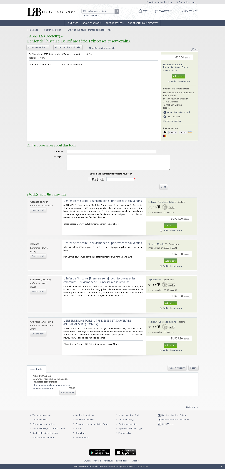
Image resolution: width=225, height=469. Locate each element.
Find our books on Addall (42, 440)
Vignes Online (155, 282)
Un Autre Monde (156, 246)
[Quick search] (99, 11)
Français (97, 463)
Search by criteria (91, 15)
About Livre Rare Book (129, 418)
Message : (51, 156)
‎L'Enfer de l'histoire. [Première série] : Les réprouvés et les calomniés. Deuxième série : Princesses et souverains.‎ (99, 283)
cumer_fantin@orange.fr (179, 112)
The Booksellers (115, 23)
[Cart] (142, 11)
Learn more (142, 466)
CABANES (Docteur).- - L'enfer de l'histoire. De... (90, 29)
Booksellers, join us (83, 417)
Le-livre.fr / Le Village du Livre (162, 204)
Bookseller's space (186, 2)
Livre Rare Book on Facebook (173, 422)
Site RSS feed (166, 426)
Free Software (82, 440)
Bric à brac (80, 435)
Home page (72, 23)
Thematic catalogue (40, 417)
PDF (195, 49)
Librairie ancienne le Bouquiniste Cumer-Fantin (175, 65)
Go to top (192, 410)
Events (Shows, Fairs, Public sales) (47, 431)
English (87, 463)
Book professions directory (143, 23)
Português (108, 463)
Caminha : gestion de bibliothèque (92, 426)
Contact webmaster (126, 426)
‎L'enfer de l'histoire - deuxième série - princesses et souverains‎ (102, 246)
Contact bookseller (172, 121)
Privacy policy (123, 435)
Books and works (92, 23)
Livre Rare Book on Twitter (172, 417)
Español (135, 463)
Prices (78, 431)
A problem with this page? (129, 431)
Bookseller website (83, 422)
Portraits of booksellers (44, 426)
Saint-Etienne (170, 70)
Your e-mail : (52, 151)
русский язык (122, 463)
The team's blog (124, 422)
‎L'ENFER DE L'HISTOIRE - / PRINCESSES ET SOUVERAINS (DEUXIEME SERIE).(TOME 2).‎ (97, 325)
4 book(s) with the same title (100, 48)
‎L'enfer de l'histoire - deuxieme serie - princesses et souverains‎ (102, 203)
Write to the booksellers (159, 2)
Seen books (36, 372)
